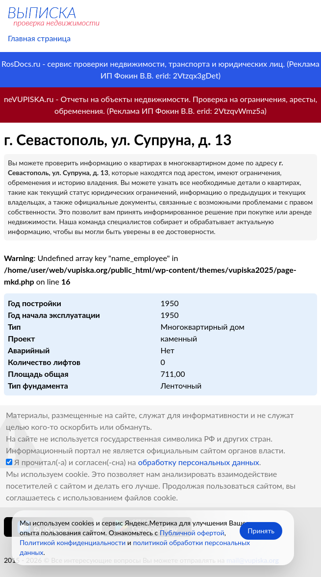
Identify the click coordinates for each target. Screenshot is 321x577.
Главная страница (39, 38)
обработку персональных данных (198, 462)
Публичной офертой (192, 532)
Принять (260, 530)
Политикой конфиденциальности (72, 542)
